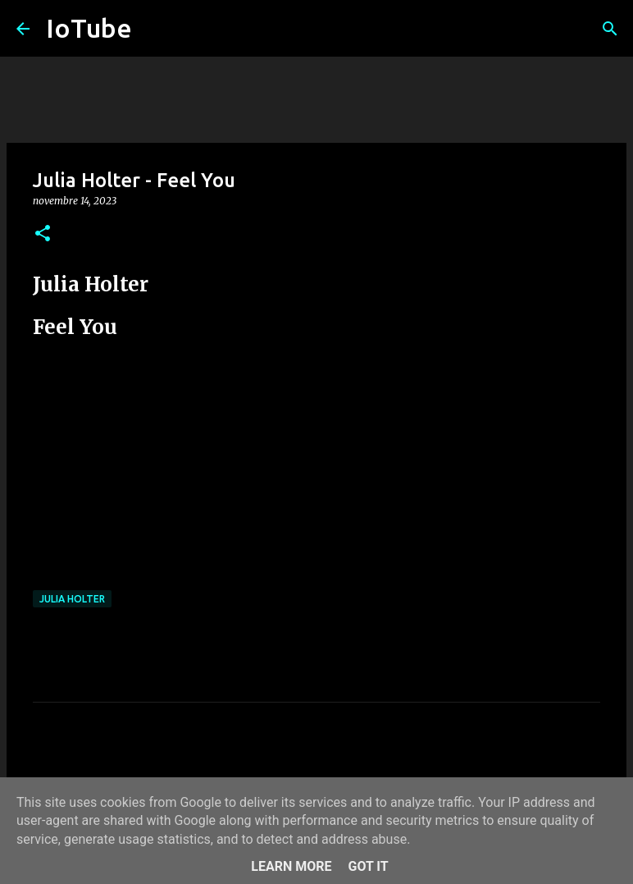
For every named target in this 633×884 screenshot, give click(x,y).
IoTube (89, 28)
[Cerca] (610, 28)
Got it (368, 866)
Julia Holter (72, 598)
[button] (42, 234)
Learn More (291, 866)
